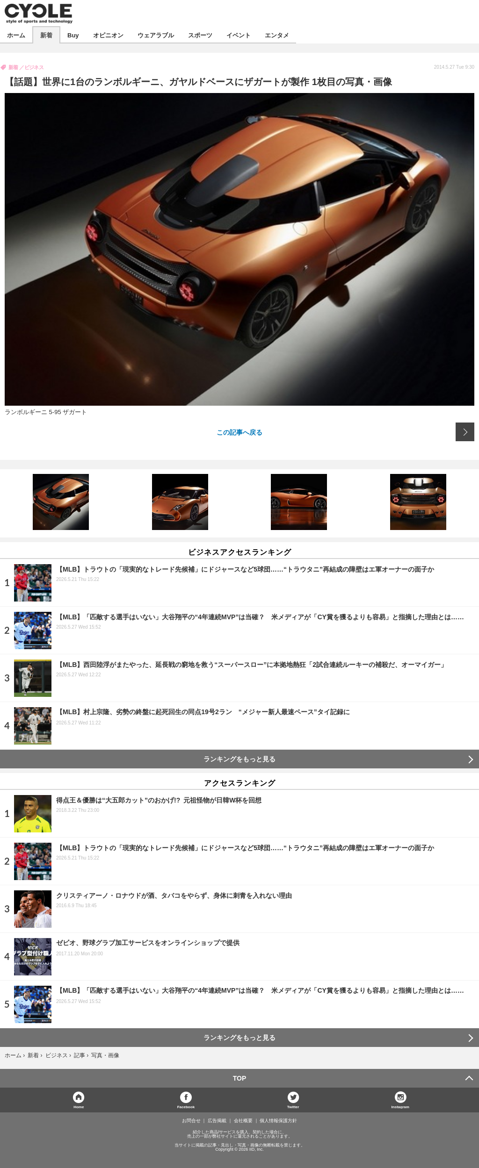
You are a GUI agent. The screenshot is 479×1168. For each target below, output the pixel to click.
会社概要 (243, 1120)
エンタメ (277, 35)
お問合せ (191, 1120)
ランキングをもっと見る (239, 759)
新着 (46, 35)
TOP (240, 1078)
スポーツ (200, 35)
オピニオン (108, 35)
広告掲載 (217, 1120)
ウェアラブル (156, 35)
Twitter (293, 1106)
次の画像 (465, 432)
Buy (73, 35)
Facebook (186, 1106)
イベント (238, 35)
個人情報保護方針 (278, 1120)
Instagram (400, 1106)
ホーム (16, 35)
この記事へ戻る (239, 432)
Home (78, 1106)
